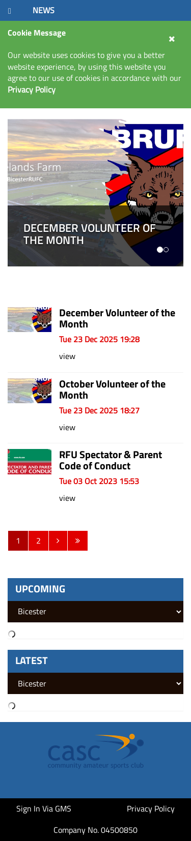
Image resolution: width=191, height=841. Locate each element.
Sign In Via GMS (43, 808)
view (67, 356)
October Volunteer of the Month (112, 389)
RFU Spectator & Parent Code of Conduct (110, 459)
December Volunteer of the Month (117, 318)
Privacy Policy (151, 808)
